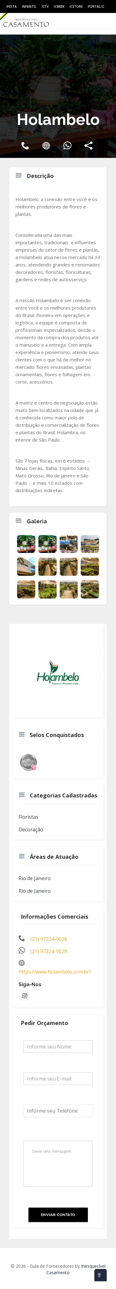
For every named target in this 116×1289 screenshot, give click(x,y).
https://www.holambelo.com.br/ (55, 971)
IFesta (11, 6)
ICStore (76, 6)
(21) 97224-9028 (48, 939)
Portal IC (96, 6)
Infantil (29, 6)
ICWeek (59, 6)
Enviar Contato (58, 1214)
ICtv (45, 6)
